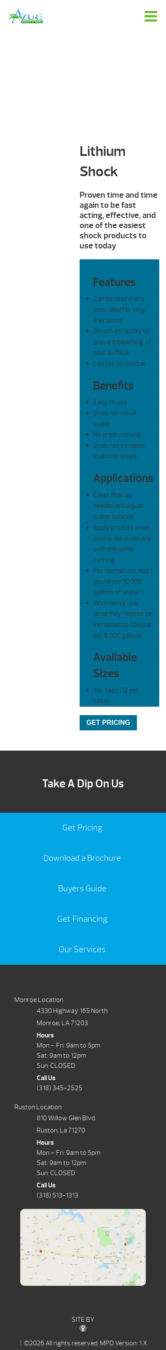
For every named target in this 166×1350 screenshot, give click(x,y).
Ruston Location (38, 1107)
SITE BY (83, 1323)
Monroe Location (38, 1000)
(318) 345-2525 (59, 1088)
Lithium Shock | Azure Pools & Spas (25, 15)
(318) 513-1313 (57, 1195)
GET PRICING (108, 722)
